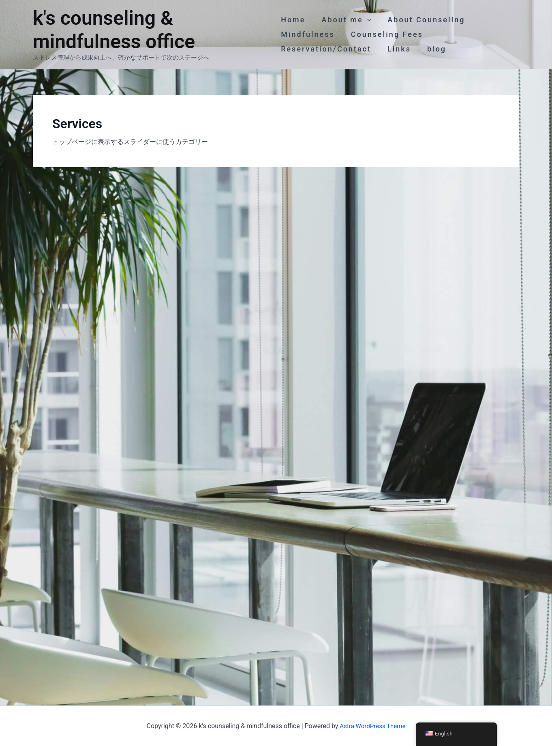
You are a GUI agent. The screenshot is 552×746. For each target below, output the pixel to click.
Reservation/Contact (326, 49)
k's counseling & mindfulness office (114, 29)
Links (397, 49)
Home (293, 19)
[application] (366, 20)
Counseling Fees (385, 34)
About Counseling (423, 19)
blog (433, 49)
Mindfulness (308, 34)
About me (345, 20)
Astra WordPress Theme (372, 725)
